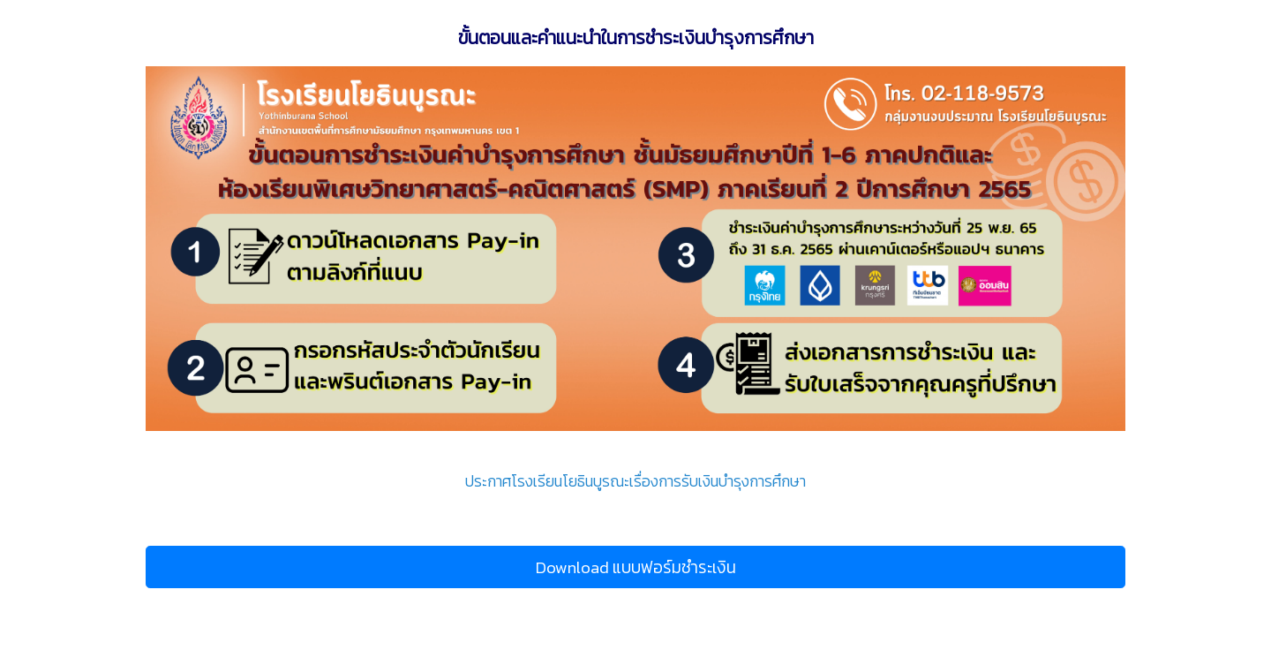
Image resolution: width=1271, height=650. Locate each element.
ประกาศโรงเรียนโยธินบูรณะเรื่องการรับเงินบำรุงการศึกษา (635, 481)
